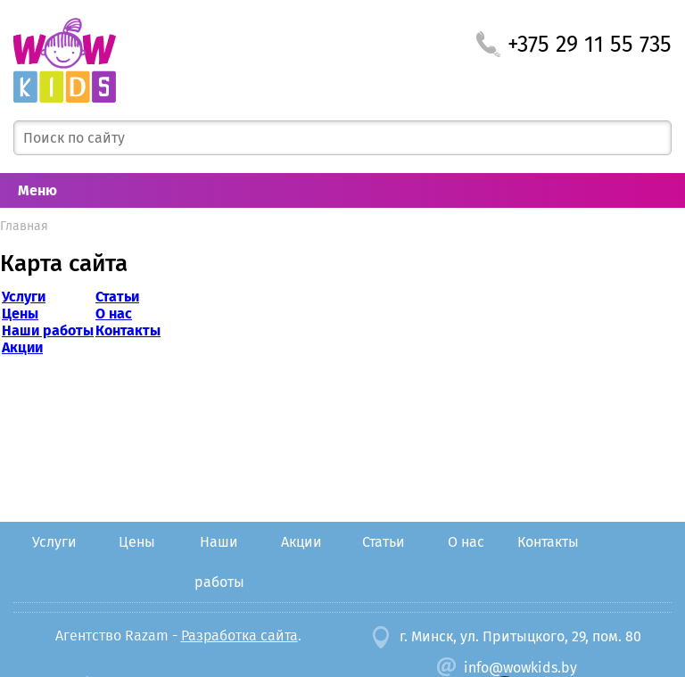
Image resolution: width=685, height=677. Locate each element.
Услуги (23, 296)
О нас (113, 313)
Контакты (128, 330)
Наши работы (48, 330)
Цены (20, 313)
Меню (37, 190)
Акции (22, 347)
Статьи (117, 296)
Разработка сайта (239, 635)
